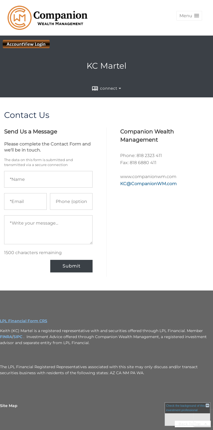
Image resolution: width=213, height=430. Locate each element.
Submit (71, 266)
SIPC (17, 336)
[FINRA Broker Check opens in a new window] (187, 414)
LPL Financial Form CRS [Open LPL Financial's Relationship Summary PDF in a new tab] (23, 320)
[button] (189, 16)
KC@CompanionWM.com (148, 183)
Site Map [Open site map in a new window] (8, 405)
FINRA (6, 336)
